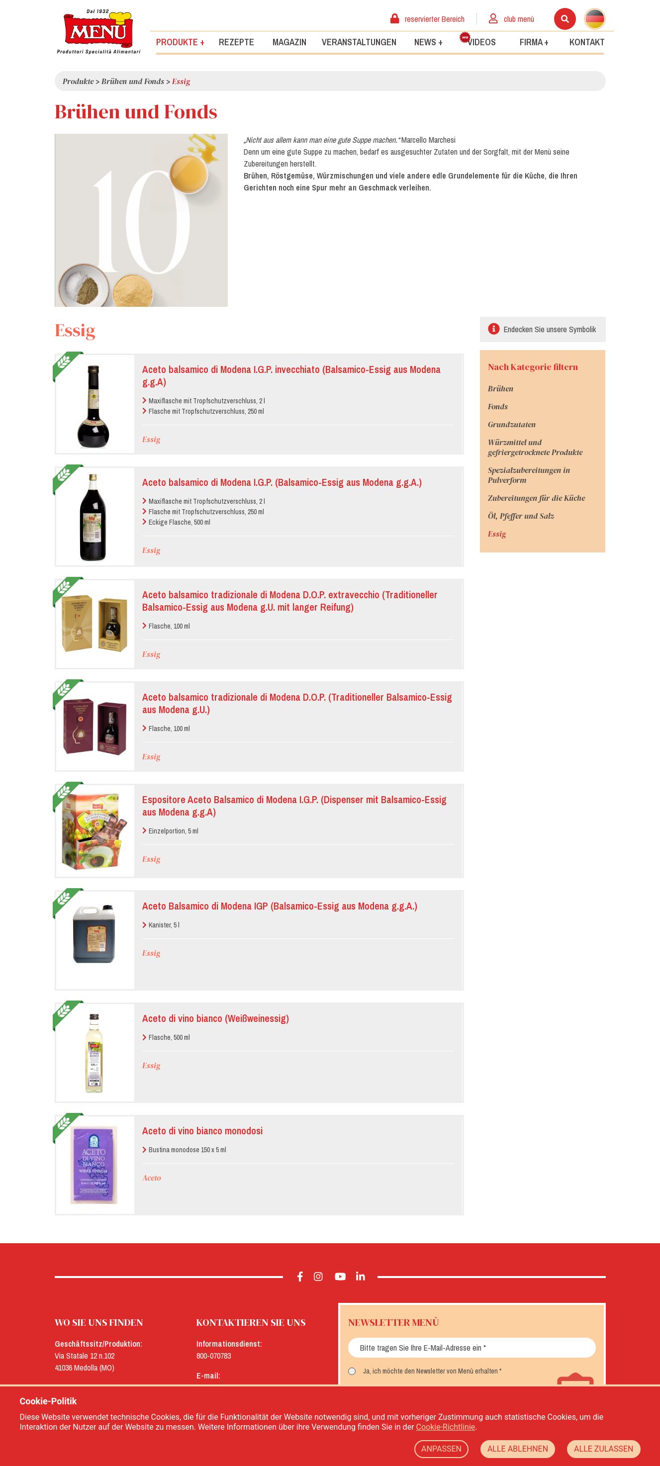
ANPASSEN (441, 1449)
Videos (477, 39)
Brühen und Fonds (132, 81)
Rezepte (236, 41)
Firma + (534, 41)
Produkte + (180, 41)
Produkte (78, 81)
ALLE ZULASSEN (603, 1449)
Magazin (289, 41)
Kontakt (587, 41)
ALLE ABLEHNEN (517, 1449)
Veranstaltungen (359, 41)
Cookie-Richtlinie (445, 1427)
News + (428, 41)
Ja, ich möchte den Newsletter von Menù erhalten (430, 1371)
